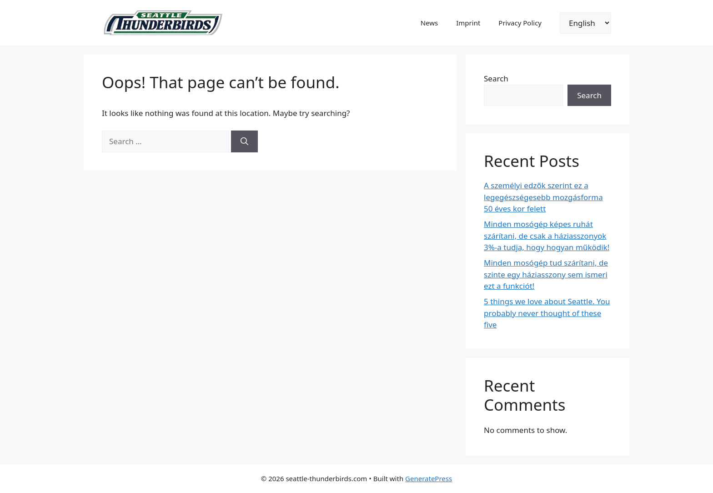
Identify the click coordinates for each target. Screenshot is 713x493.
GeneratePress (428, 478)
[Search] (244, 141)
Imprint (468, 22)
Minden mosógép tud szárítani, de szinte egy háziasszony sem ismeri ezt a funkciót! (546, 274)
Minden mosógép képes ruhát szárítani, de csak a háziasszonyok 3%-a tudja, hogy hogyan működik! (546, 235)
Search (496, 78)
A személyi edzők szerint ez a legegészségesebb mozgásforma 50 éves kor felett (543, 197)
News (429, 22)
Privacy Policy (520, 22)
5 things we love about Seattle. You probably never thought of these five (547, 313)
